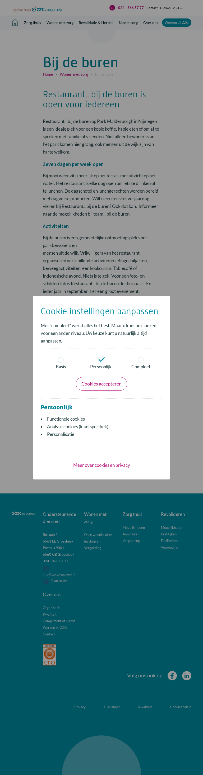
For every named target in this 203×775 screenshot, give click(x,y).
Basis (61, 292)
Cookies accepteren (101, 313)
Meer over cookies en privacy (101, 394)
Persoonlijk (101, 292)
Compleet (141, 292)
